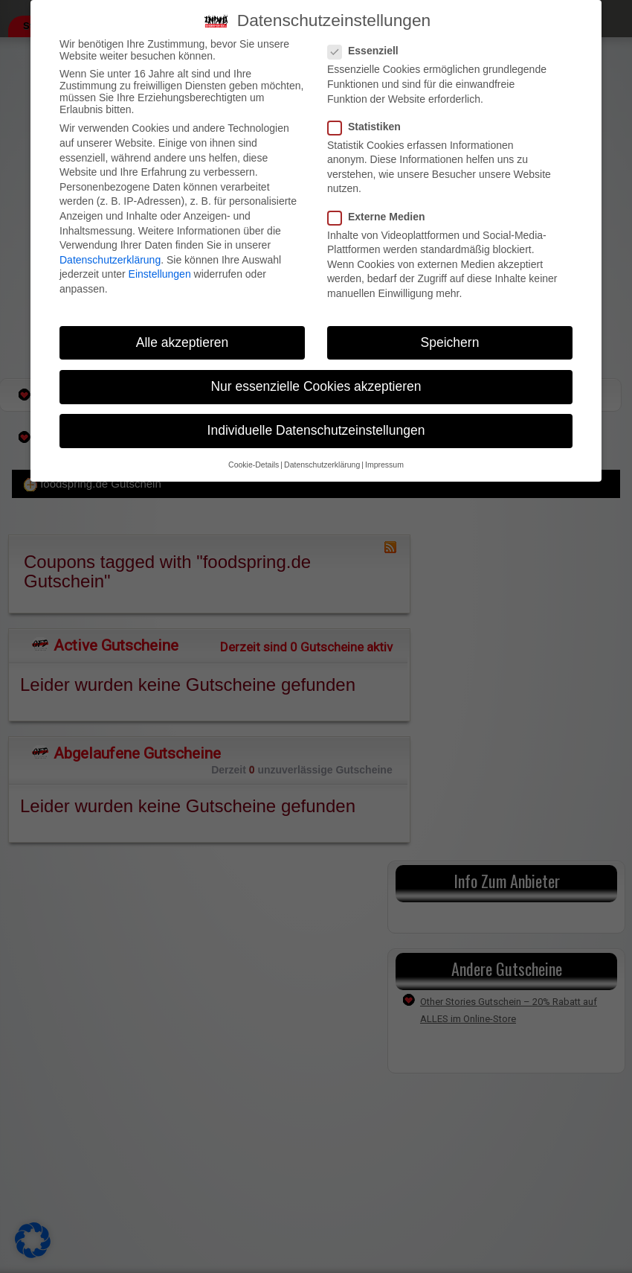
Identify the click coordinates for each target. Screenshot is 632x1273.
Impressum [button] (384, 464)
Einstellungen (160, 274)
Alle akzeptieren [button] (182, 342)
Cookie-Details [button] (253, 464)
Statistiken (368, 127)
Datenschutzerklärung (110, 260)
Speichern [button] (450, 342)
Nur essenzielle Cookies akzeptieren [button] (315, 386)
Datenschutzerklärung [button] (322, 464)
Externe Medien (380, 217)
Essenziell (367, 51)
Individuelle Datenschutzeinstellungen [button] (316, 430)
